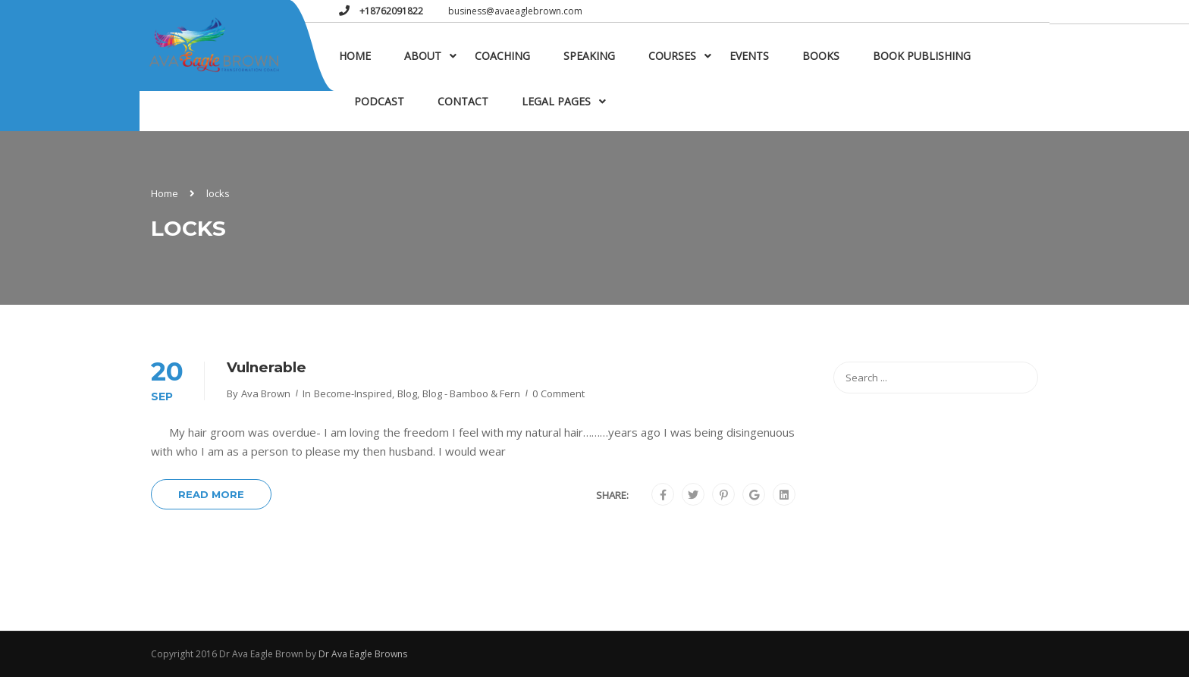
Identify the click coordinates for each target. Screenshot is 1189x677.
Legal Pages (556, 101)
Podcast (379, 101)
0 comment (558, 393)
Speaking (589, 56)
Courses (672, 56)
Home (355, 56)
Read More (211, 494)
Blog (407, 393)
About (422, 56)
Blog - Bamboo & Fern (471, 393)
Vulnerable (266, 367)
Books (820, 56)
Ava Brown (265, 393)
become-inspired (353, 393)
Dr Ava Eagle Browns (362, 653)
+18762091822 (390, 11)
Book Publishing (922, 56)
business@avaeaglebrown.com (515, 11)
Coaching (502, 56)
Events (749, 56)
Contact (463, 101)
